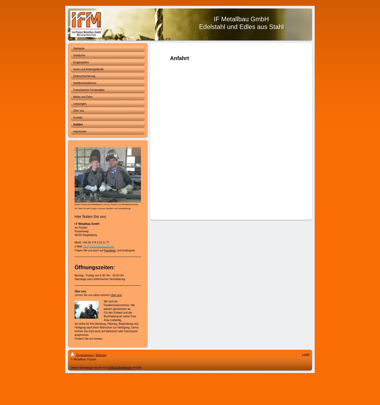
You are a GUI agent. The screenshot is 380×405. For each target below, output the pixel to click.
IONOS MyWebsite (119, 367)
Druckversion (82, 355)
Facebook (110, 250)
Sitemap (101, 355)
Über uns (116, 295)
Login (305, 354)
